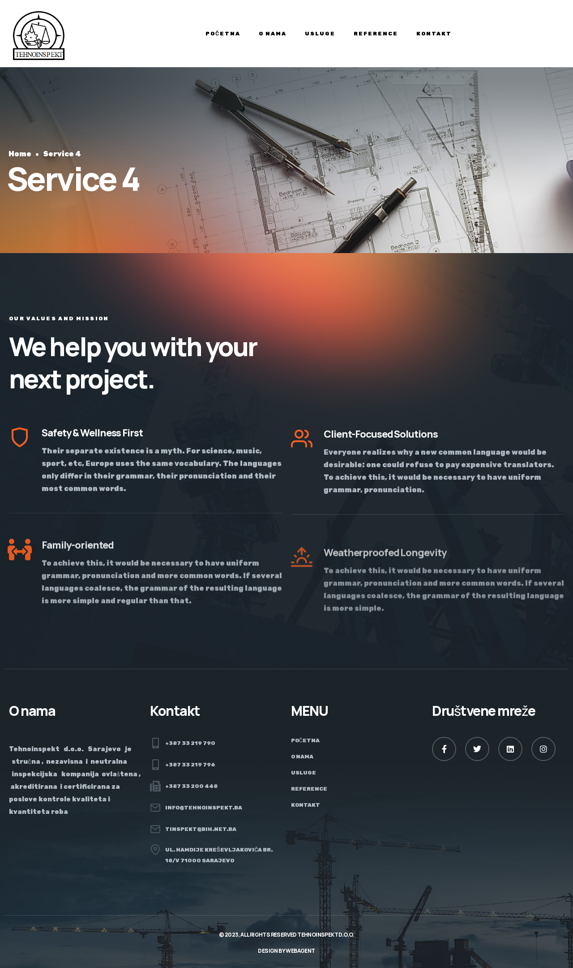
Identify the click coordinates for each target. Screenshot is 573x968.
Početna (222, 33)
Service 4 (62, 154)
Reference (376, 33)
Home (20, 154)
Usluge (320, 33)
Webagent (300, 951)
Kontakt (434, 33)
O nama (272, 33)
